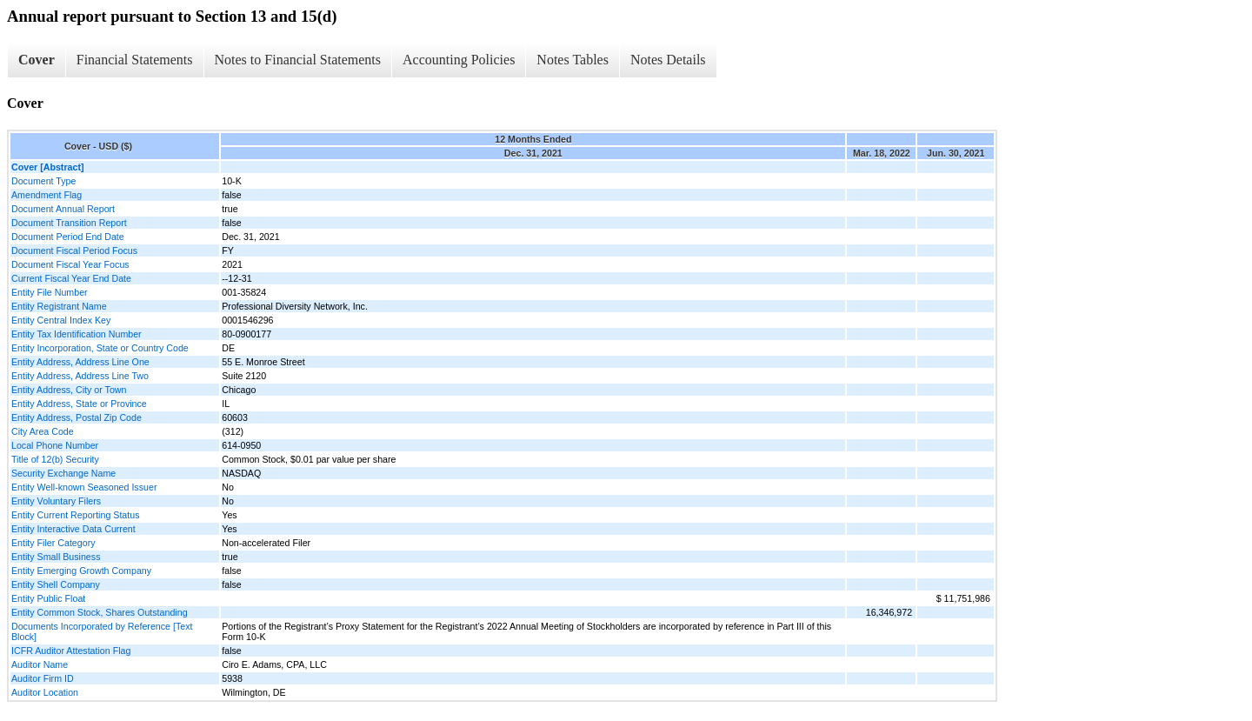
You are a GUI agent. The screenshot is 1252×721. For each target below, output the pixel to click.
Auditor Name (39, 664)
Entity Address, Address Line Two (80, 376)
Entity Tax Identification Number (76, 334)
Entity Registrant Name (59, 306)
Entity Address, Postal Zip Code (76, 417)
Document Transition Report (69, 222)
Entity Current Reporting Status (75, 515)
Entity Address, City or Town (68, 389)
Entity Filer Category (53, 542)
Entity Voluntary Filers (56, 501)
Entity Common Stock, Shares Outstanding (99, 612)
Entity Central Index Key (60, 320)
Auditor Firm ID (42, 678)
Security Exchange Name (63, 473)
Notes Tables (572, 59)
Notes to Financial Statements (298, 59)
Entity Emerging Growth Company (81, 570)
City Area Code (42, 431)
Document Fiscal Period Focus (74, 250)
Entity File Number (49, 292)
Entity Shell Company (55, 584)
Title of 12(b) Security (55, 459)
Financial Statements (135, 59)
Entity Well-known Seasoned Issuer (83, 487)
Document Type (43, 181)
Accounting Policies (459, 59)
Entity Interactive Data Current (73, 529)
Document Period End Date (67, 236)
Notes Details (668, 59)
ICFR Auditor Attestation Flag (70, 650)
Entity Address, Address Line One (80, 362)
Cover (36, 59)
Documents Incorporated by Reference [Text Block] (102, 631)
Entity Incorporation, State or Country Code (100, 348)
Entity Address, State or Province (79, 403)
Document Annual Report (63, 209)
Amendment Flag (46, 195)
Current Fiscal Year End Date (71, 278)
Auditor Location (44, 692)
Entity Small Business (55, 556)
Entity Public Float (48, 598)
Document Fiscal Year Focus (70, 264)
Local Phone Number (54, 445)
